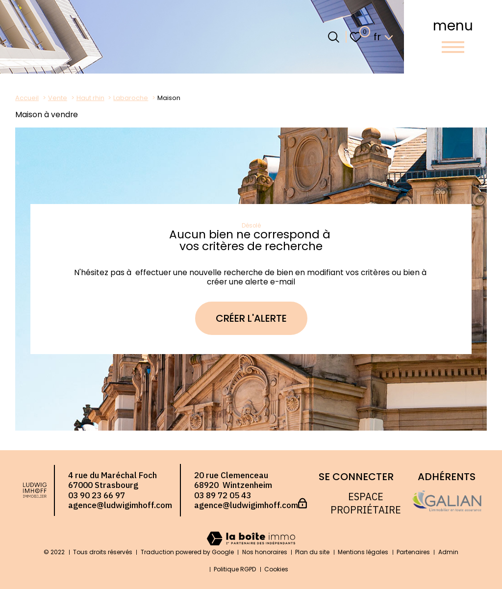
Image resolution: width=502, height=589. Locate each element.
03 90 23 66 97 (96, 495)
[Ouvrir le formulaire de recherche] (333, 37)
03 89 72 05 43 (222, 495)
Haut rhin (90, 97)
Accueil (27, 97)
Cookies (276, 569)
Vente (57, 97)
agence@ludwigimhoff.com (120, 505)
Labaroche (130, 97)
